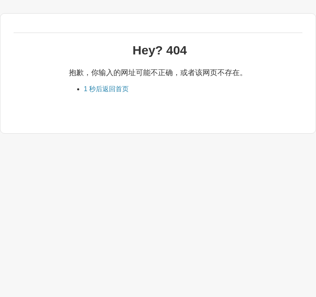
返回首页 (106, 88)
